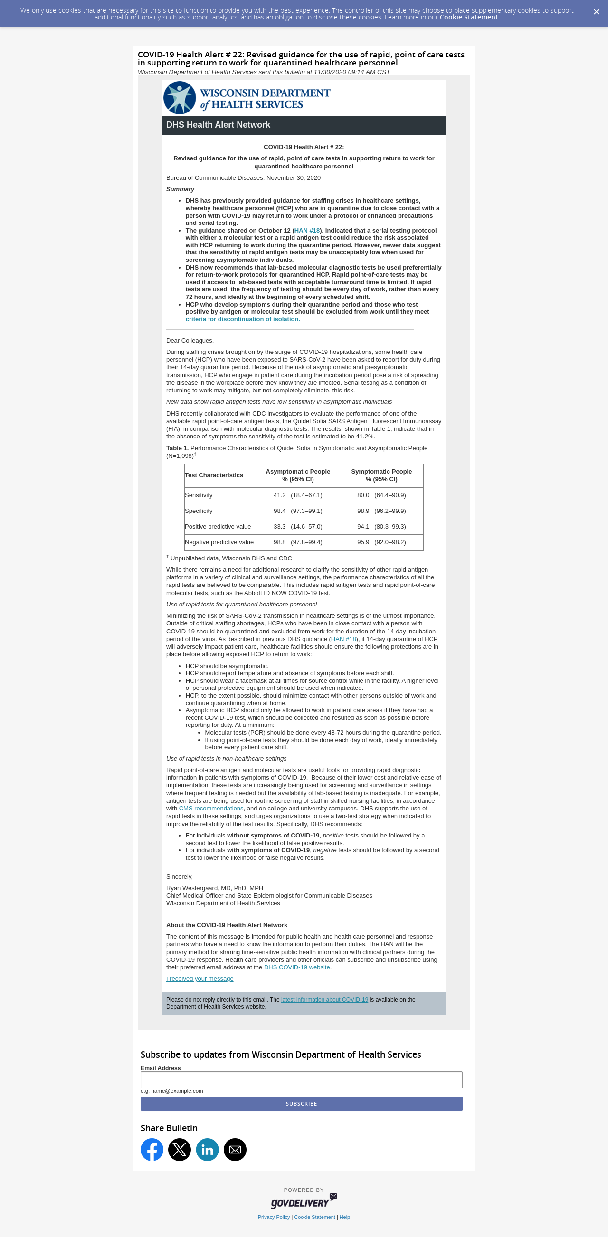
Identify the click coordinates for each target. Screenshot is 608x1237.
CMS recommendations (211, 808)
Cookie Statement (469, 16)
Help (345, 1217)
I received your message (200, 978)
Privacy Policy (274, 1217)
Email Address (161, 1068)
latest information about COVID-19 (324, 999)
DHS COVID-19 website (297, 967)
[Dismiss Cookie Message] (596, 9)
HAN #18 (343, 638)
